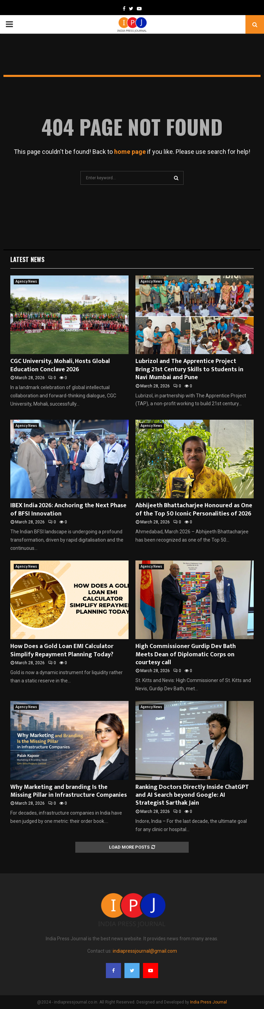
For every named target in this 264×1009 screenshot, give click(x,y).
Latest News (27, 259)
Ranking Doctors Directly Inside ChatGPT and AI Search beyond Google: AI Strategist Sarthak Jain (192, 795)
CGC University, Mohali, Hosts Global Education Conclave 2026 (60, 365)
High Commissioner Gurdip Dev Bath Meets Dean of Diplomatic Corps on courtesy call (185, 654)
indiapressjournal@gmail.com (145, 951)
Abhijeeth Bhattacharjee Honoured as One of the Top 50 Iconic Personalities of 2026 (193, 509)
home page (130, 151)
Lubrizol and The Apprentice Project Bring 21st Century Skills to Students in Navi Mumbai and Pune (189, 369)
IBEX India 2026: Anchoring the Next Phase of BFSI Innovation (68, 509)
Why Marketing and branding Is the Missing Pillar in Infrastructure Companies (68, 791)
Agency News (26, 281)
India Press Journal (208, 1002)
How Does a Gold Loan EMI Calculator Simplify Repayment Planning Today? (61, 650)
